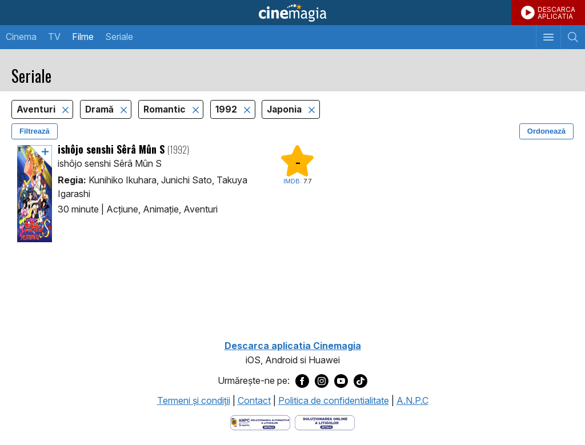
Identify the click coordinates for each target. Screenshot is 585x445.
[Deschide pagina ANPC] (260, 421)
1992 (227, 109)
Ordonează (546, 131)
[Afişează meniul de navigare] (548, 37)
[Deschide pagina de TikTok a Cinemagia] (360, 381)
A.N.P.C (412, 400)
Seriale (119, 36)
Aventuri (37, 109)
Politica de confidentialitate (333, 400)
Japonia (285, 109)
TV (54, 36)
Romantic (165, 109)
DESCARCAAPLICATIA (556, 13)
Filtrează (34, 131)
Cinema (21, 36)
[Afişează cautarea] (572, 37)
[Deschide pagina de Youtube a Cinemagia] (341, 381)
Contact (254, 400)
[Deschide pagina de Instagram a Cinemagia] (321, 381)
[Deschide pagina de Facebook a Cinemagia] (302, 381)
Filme (83, 36)
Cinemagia (292, 12)
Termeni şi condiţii (193, 400)
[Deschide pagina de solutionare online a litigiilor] (325, 421)
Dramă (100, 109)
